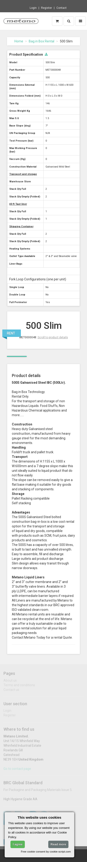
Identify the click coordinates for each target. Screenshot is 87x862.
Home (18, 41)
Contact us (11, 691)
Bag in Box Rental (41, 41)
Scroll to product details (53, 337)
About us (10, 681)
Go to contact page (17, 770)
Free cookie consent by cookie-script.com (46, 851)
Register (46, 8)
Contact (61, 8)
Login (33, 8)
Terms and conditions (19, 686)
